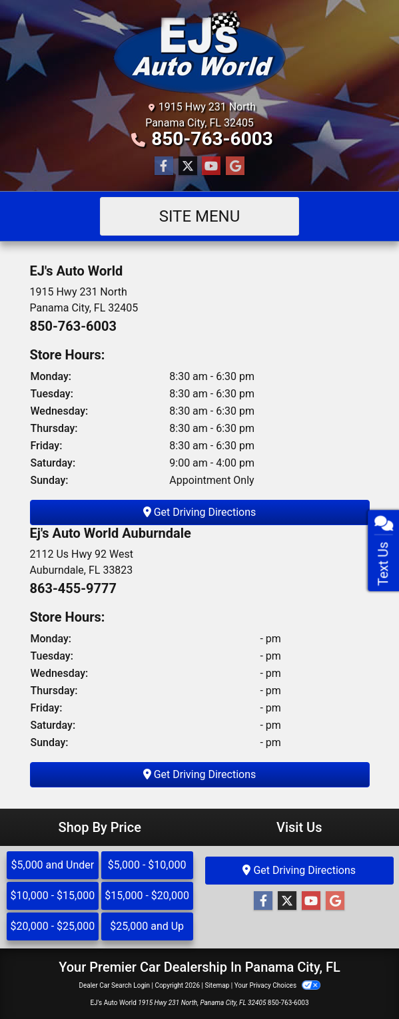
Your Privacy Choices (277, 985)
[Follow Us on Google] (235, 166)
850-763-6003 (212, 139)
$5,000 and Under (53, 865)
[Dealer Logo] (199, 52)
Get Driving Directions (199, 512)
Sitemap (216, 985)
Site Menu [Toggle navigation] (199, 216)
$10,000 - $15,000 (53, 895)
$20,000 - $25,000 (53, 926)
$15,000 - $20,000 (147, 895)
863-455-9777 (73, 588)
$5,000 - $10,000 (147, 865)
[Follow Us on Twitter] (188, 166)
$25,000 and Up (147, 926)
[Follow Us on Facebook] (164, 166)
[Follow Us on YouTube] (211, 166)
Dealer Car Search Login (114, 985)
